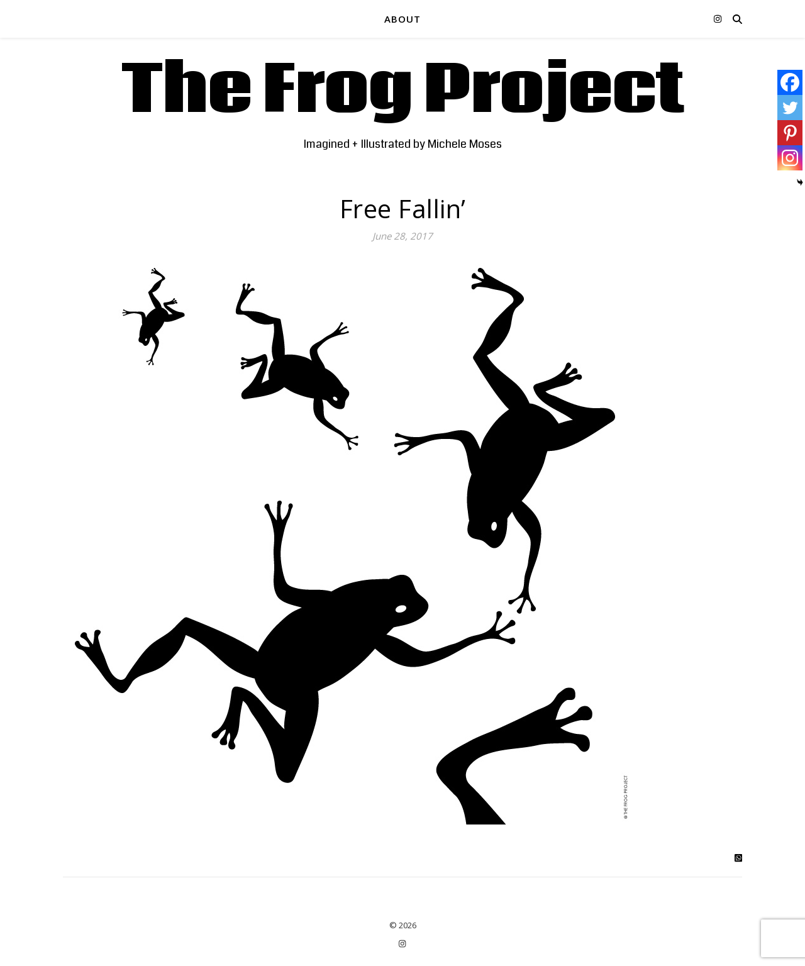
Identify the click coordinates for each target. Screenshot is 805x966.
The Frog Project (402, 91)
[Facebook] (789, 82)
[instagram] (717, 19)
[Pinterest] (789, 132)
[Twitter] (789, 107)
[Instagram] (789, 157)
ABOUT (402, 19)
